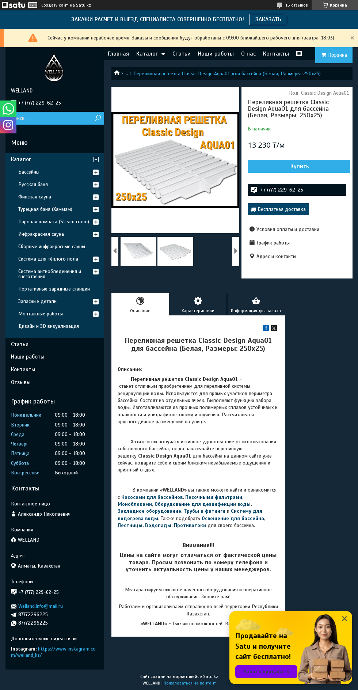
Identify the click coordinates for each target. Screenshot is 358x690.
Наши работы (216, 53)
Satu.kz (210, 676)
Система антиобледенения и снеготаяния (49, 274)
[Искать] (97, 118)
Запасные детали (37, 301)
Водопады (158, 525)
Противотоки (190, 525)
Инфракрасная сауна (41, 234)
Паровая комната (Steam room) (53, 222)
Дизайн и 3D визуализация (48, 326)
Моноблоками (135, 504)
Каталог (147, 53)
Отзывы (21, 382)
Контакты (276, 53)
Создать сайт (54, 5)
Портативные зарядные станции (54, 289)
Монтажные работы (40, 314)
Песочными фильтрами (213, 497)
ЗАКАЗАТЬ (268, 19)
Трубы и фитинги (204, 511)
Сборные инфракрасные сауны (51, 246)
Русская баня (33, 184)
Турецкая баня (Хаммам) (45, 209)
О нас (248, 53)
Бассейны (28, 172)
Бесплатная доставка (282, 209)
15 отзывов (297, 5)
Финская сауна (34, 197)
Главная (118, 53)
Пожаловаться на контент (190, 683)
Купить (299, 166)
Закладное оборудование (149, 511)
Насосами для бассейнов (152, 497)
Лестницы (130, 525)
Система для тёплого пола (48, 259)
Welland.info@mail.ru (40, 606)
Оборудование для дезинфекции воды (203, 504)
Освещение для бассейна (233, 518)
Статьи (181, 53)
